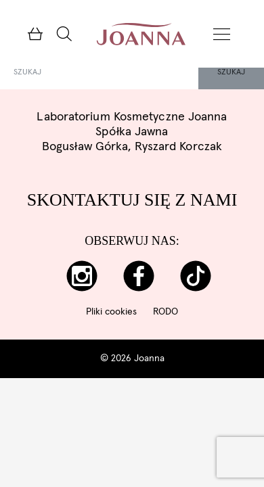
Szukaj (231, 72)
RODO (165, 312)
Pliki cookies (111, 312)
